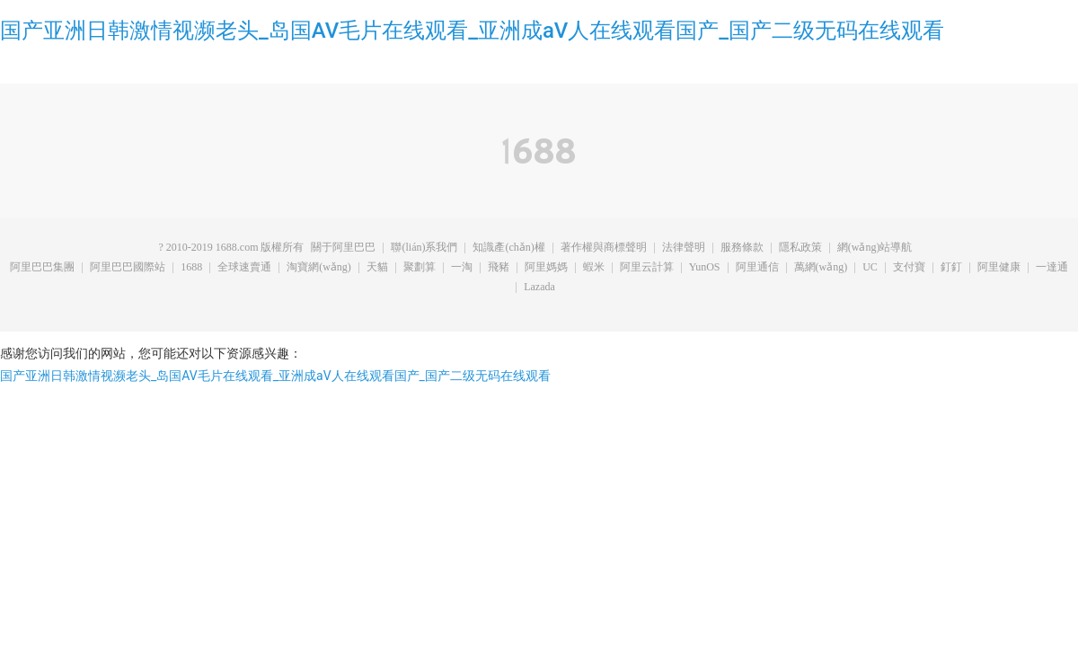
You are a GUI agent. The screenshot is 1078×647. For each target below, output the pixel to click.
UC (870, 267)
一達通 (1052, 267)
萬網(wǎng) (821, 267)
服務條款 (742, 248)
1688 (191, 267)
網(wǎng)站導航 (875, 248)
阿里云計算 (647, 267)
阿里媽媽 (546, 267)
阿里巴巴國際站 (127, 267)
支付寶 (909, 267)
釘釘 (951, 267)
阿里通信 (757, 267)
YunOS (704, 267)
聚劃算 (419, 267)
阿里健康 (999, 267)
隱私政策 (800, 248)
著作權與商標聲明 (604, 248)
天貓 (377, 267)
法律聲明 (683, 248)
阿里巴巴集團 (42, 267)
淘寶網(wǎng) (319, 267)
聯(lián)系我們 (424, 248)
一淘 (462, 267)
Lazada (539, 287)
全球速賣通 (244, 267)
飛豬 (498, 267)
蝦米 (594, 267)
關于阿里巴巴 (343, 248)
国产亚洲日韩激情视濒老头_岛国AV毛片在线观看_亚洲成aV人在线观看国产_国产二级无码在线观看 (472, 30)
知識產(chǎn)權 (508, 248)
